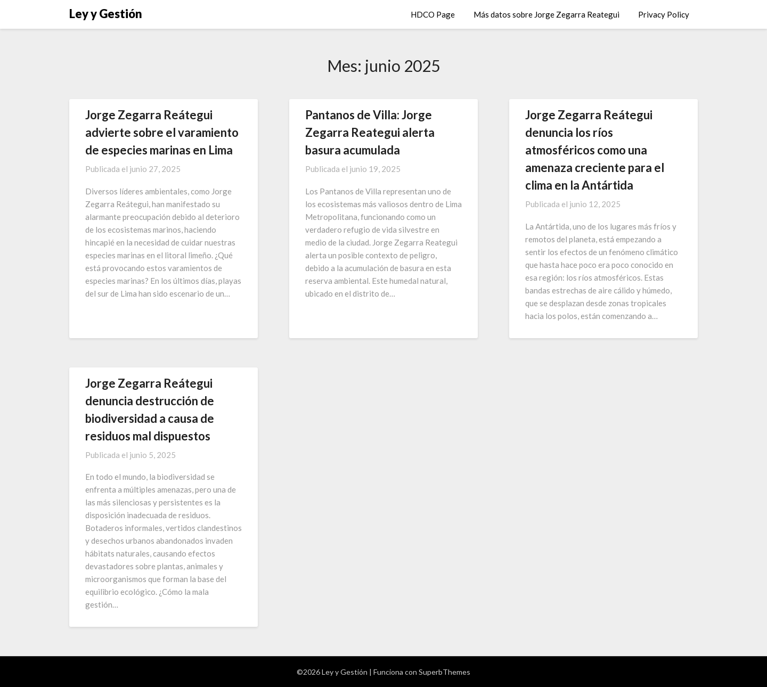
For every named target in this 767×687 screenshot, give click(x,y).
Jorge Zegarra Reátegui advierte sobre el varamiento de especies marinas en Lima (162, 132)
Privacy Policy (663, 14)
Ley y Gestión (105, 13)
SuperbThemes (444, 671)
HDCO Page (433, 14)
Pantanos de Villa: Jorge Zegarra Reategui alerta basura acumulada (370, 132)
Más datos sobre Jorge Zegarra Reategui (546, 14)
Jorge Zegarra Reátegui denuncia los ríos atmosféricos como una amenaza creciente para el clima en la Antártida (594, 150)
